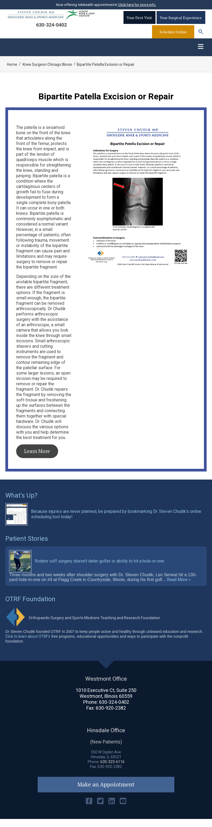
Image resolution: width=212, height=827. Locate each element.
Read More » (179, 587)
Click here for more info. (137, 4)
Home (12, 72)
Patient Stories (26, 546)
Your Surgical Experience (181, 23)
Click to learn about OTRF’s (27, 644)
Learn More (37, 459)
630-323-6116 (112, 770)
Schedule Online (173, 37)
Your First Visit (139, 23)
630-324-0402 (51, 30)
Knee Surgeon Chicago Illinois (47, 72)
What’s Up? (21, 503)
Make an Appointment (106, 792)
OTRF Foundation (30, 607)
